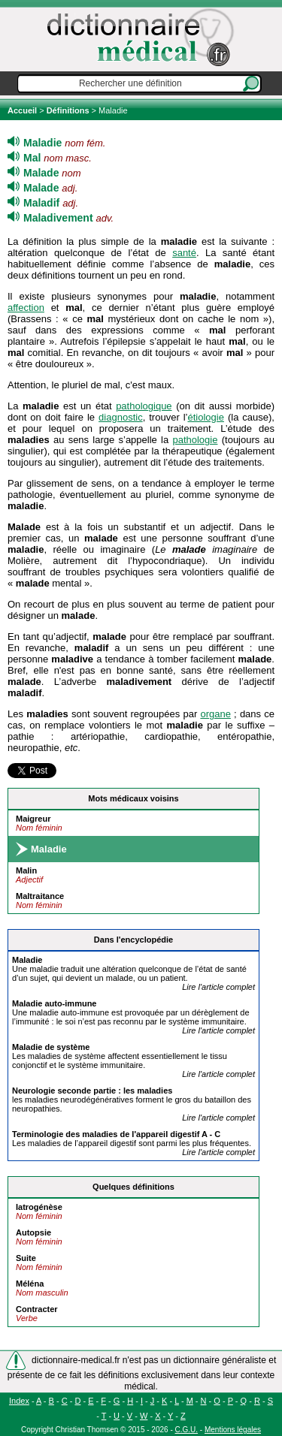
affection (26, 307)
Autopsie (33, 1232)
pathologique (143, 406)
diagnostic (121, 417)
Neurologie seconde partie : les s (92, 1090)
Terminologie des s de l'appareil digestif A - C (116, 1134)
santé (184, 252)
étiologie (205, 417)
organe (215, 714)
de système (50, 1046)
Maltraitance (40, 896)
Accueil (23, 110)
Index (19, 1400)
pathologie (194, 439)
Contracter (37, 1309)
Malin (26, 870)
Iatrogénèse (39, 1206)
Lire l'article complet (218, 986)
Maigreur (33, 818)
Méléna (30, 1283)
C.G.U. (187, 1429)
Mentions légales (233, 1429)
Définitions (68, 110)
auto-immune (54, 1003)
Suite (26, 1258)
